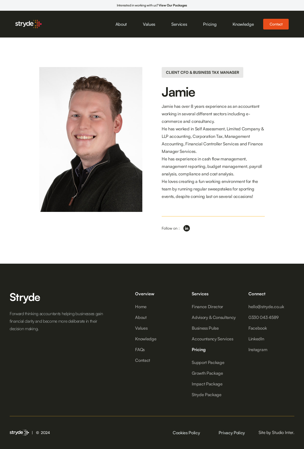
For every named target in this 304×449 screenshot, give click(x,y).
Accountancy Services (212, 338)
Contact (276, 24)
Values (149, 24)
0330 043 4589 (263, 317)
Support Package (208, 362)
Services (179, 24)
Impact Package (207, 384)
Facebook (257, 328)
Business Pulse (205, 328)
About (121, 24)
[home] (28, 24)
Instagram (257, 349)
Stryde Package (207, 394)
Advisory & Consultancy (214, 317)
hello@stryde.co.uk (266, 306)
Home (141, 306)
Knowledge (243, 24)
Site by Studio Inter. (276, 432)
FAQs (140, 349)
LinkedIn (256, 338)
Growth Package (207, 373)
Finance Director (207, 306)
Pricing (209, 24)
